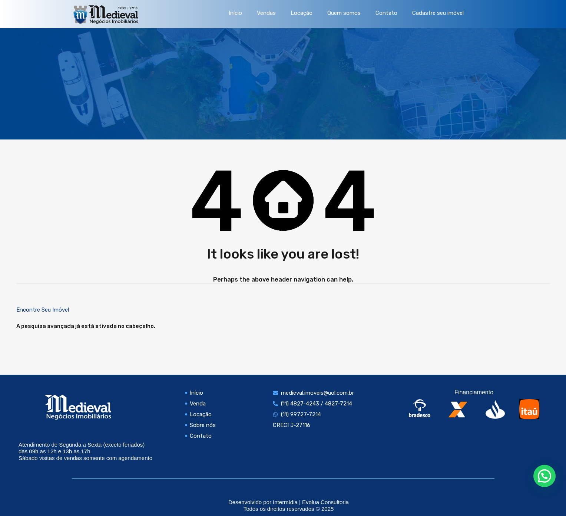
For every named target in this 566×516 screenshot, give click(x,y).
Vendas (266, 13)
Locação (301, 13)
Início (235, 13)
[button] (544, 476)
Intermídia (285, 502)
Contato (386, 13)
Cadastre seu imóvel (438, 13)
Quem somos (344, 13)
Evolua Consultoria (325, 502)
